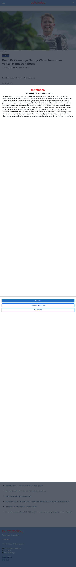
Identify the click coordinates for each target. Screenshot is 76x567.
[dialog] (38, 283)
